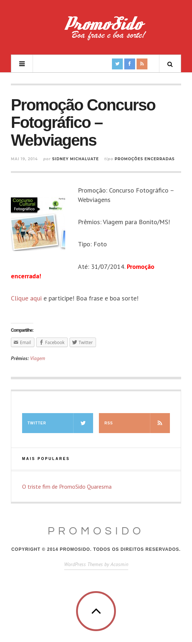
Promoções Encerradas (145, 159)
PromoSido (95, 531)
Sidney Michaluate (75, 159)
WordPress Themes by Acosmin (96, 564)
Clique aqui (26, 298)
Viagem (37, 358)
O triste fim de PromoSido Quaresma (67, 486)
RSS (137, 423)
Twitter (60, 423)
